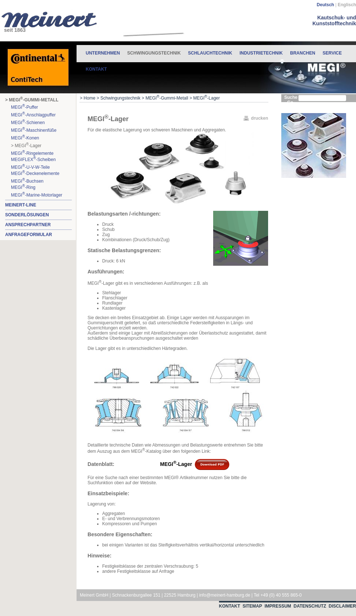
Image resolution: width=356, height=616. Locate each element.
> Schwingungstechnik (119, 98)
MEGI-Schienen (28, 122)
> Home (87, 98)
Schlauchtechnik (210, 53)
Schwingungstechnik (153, 50)
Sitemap (252, 606)
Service (332, 53)
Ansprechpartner (28, 224)
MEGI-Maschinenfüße (33, 130)
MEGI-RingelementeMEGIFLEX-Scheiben (33, 156)
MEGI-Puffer (24, 107)
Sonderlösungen (27, 214)
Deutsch (325, 4)
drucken (259, 118)
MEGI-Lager (171, 464)
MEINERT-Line (20, 205)
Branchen (302, 53)
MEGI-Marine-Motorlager (36, 194)
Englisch (347, 4)
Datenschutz (310, 606)
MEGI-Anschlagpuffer (33, 114)
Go (290, 102)
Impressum (277, 606)
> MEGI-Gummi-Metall (31, 99)
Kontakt (96, 69)
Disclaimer (342, 606)
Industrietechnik (261, 53)
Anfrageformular (28, 234)
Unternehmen (103, 53)
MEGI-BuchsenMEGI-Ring (27, 184)
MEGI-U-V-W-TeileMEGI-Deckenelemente (35, 170)
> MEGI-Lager (26, 145)
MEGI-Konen (25, 137)
